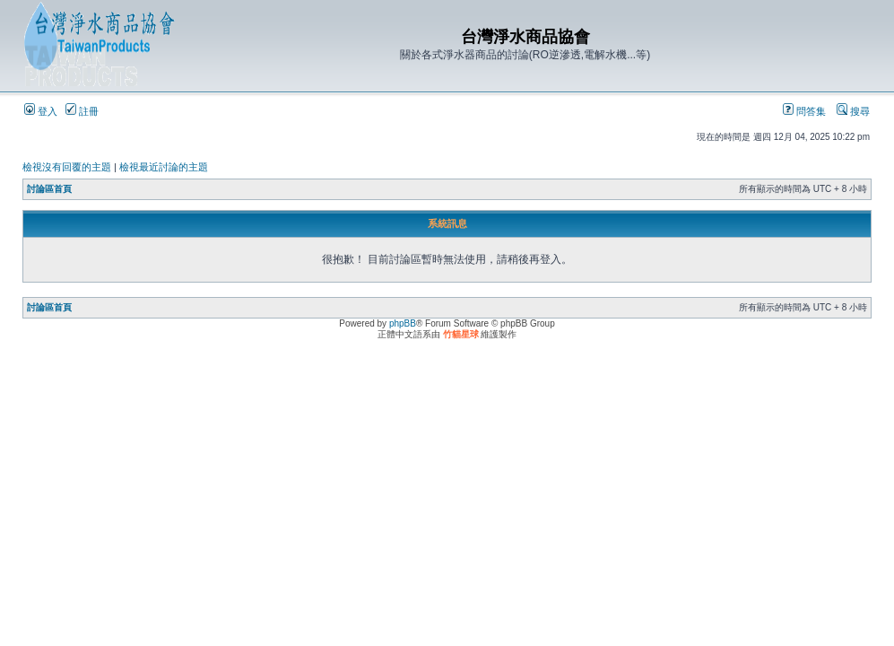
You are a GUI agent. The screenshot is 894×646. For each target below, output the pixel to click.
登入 (40, 111)
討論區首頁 (49, 189)
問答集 (804, 111)
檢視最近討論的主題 (163, 167)
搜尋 (853, 111)
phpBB (402, 323)
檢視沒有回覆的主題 (66, 167)
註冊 (82, 111)
